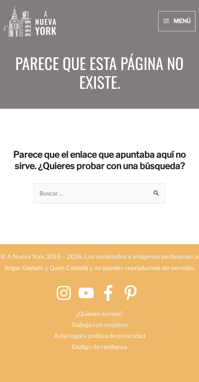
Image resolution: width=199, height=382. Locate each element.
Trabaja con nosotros (99, 324)
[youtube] (88, 293)
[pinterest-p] (133, 293)
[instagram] (66, 293)
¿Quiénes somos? (99, 313)
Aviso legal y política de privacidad (99, 335)
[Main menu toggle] (176, 21)
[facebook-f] (110, 293)
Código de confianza (99, 346)
